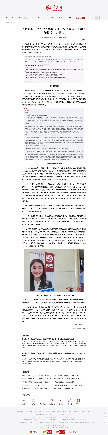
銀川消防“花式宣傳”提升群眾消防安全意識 (33, 385)
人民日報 (24, 401)
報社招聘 (35, 411)
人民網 (7, 22)
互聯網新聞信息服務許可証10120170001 (33, 420)
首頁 (7, 18)
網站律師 (77, 411)
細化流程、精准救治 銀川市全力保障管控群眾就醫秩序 (36, 379)
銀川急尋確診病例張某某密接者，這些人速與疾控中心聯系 (37, 388)
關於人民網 (28, 411)
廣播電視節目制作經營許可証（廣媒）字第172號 (73, 420)
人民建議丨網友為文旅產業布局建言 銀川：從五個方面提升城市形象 (40, 382)
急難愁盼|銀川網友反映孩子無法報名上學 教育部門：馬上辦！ (70, 385)
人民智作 (78, 401)
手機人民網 (43, 401)
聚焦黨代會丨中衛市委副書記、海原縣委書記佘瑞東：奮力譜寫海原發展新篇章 (48, 339)
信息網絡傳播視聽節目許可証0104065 (23, 422)
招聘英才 (41, 411)
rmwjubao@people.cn (74, 417)
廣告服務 (47, 411)
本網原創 (19, 22)
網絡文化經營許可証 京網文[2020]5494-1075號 (43, 422)
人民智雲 (69, 401)
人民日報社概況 (19, 411)
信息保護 (84, 411)
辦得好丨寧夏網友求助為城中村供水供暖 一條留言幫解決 (37, 375)
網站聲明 (71, 411)
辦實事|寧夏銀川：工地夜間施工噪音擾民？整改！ (67, 388)
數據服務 (65, 411)
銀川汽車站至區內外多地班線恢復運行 (64, 382)
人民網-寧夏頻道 (61, 37)
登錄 (98, 18)
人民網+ (33, 401)
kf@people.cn (41, 417)
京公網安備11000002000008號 (87, 422)
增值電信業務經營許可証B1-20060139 (52, 420)
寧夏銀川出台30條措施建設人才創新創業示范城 (66, 375)
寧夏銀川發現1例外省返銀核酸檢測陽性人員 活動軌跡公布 (69, 379)
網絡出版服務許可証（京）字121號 (62, 422)
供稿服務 (59, 411)
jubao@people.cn (68, 414)
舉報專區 (53, 18)
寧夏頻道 (13, 22)
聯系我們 (90, 411)
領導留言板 (52, 401)
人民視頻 (60, 401)
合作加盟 (53, 411)
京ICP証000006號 (75, 422)
